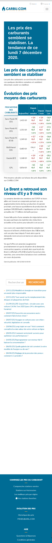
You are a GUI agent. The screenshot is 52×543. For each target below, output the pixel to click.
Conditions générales (26, 540)
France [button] (45, 4)
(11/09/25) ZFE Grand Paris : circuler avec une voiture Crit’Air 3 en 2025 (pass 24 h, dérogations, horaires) (24, 306)
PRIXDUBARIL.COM (26, 519)
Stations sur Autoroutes (26, 490)
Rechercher (36, 282)
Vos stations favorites (26, 498)
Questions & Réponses (26, 536)
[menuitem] (26, 481)
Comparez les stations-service (26, 486)
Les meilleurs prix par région (26, 494)
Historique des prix (26, 515)
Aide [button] (33, 4)
